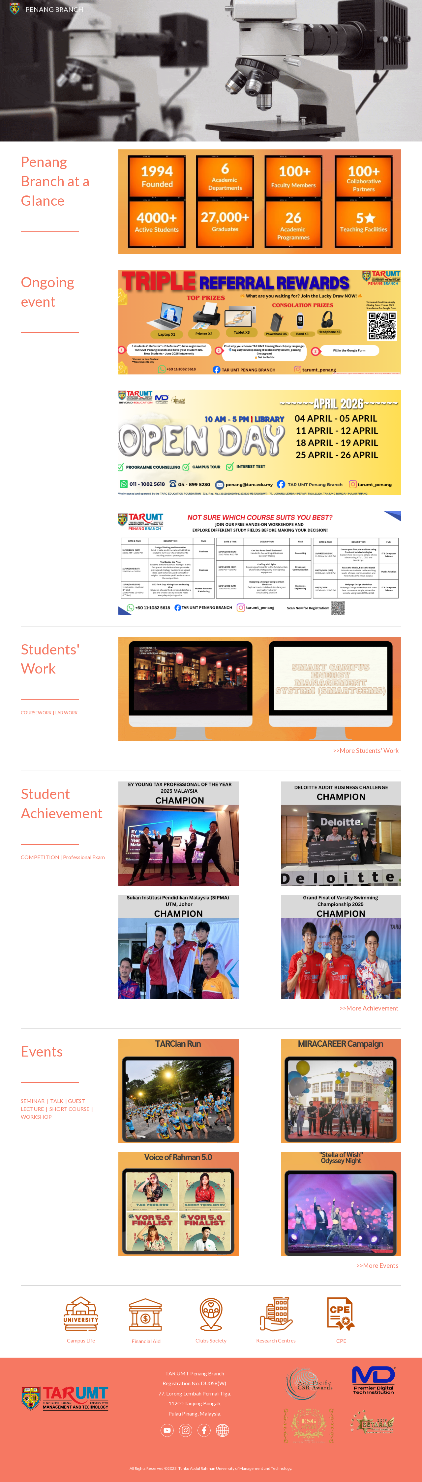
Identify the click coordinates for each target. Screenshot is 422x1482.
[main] (64, 193)
